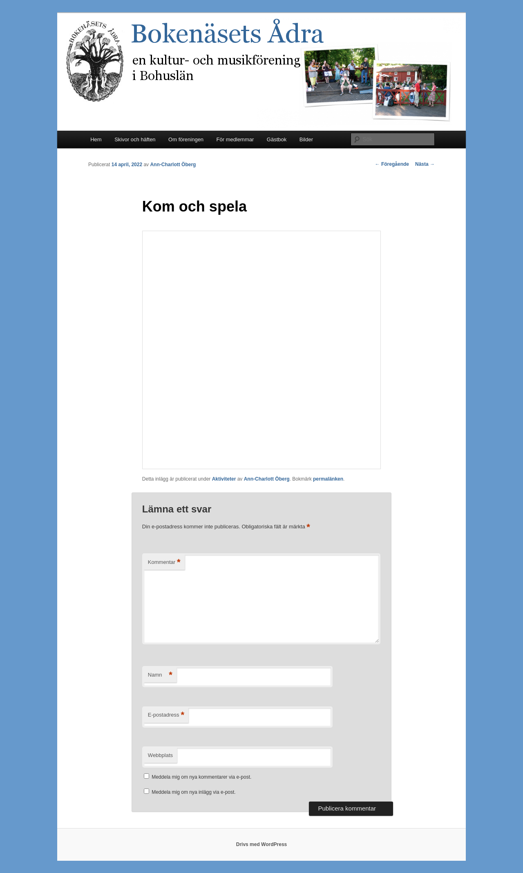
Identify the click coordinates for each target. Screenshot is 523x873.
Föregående (392, 164)
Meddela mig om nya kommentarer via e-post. (201, 777)
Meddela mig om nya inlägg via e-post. (193, 792)
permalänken (328, 479)
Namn (160, 675)
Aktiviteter (224, 479)
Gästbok (276, 139)
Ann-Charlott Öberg (173, 164)
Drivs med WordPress (261, 844)
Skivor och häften (134, 139)
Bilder (306, 139)
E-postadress (166, 715)
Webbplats (160, 755)
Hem (95, 139)
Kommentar (164, 562)
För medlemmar (235, 139)
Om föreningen (185, 139)
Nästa (425, 164)
